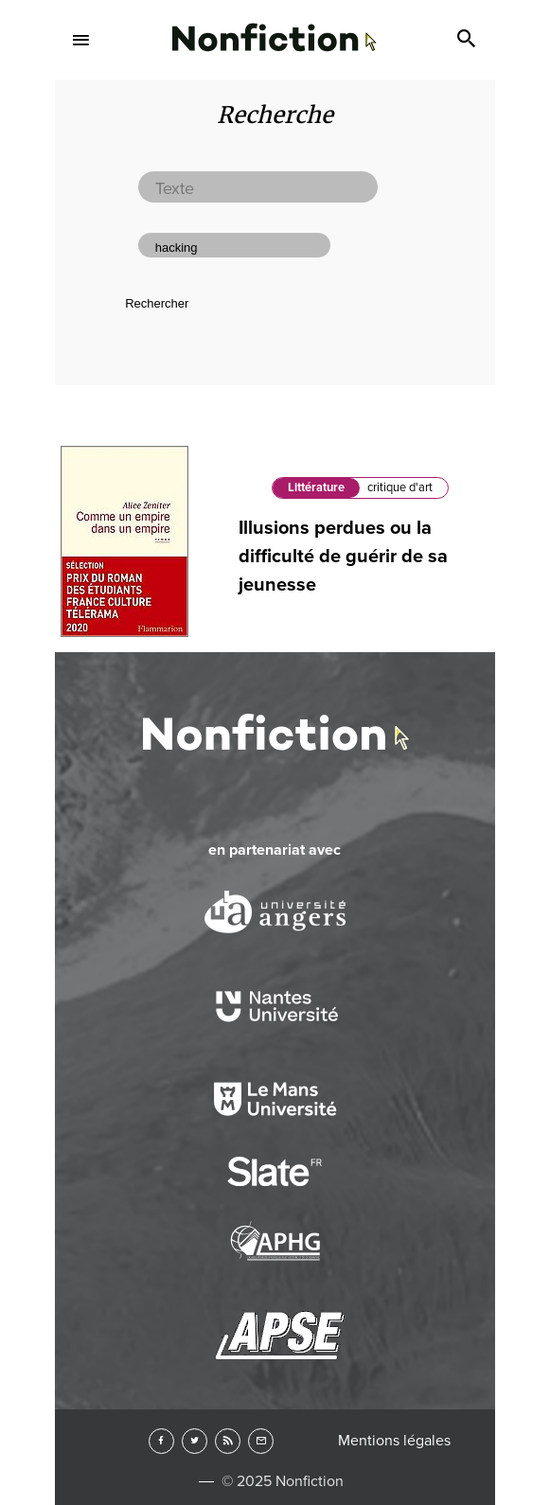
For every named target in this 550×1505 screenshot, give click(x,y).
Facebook (161, 1441)
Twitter (194, 1441)
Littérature (316, 487)
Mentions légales (394, 1440)
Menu (81, 39)
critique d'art (400, 487)
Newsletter (261, 1441)
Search (468, 39)
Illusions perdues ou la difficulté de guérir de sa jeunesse (343, 556)
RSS (227, 1441)
